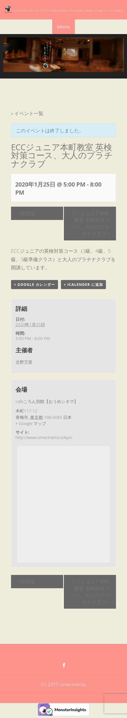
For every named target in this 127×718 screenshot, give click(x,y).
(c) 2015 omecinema (63, 684)
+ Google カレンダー (34, 284)
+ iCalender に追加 (83, 284)
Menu (63, 26)
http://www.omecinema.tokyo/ (44, 437)
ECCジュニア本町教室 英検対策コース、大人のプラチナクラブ (90, 223)
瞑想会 (26, 213)
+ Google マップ (31, 423)
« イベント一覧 (27, 113)
